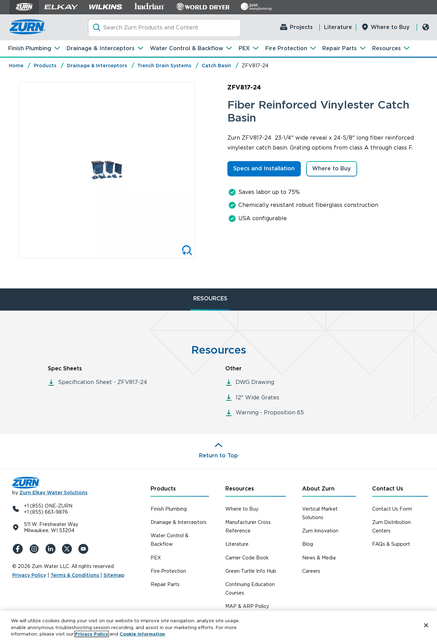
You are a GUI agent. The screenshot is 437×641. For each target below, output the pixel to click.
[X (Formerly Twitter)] (68, 549)
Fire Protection (286, 48)
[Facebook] (19, 549)
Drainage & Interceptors (101, 48)
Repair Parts (339, 48)
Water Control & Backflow (186, 48)
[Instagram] (35, 549)
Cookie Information (142, 634)
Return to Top (218, 455)
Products (45, 65)
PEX (244, 48)
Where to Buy (390, 27)
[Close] (426, 625)
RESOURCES (210, 298)
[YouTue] (84, 549)
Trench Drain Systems (164, 65)
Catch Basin (216, 65)
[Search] (163, 27)
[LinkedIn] (52, 549)
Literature (338, 27)
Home (16, 65)
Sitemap (113, 575)
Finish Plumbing (29, 48)
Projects (301, 27)
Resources (386, 48)
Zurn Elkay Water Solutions (53, 492)
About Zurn (318, 488)
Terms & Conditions (75, 575)
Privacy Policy (29, 575)
